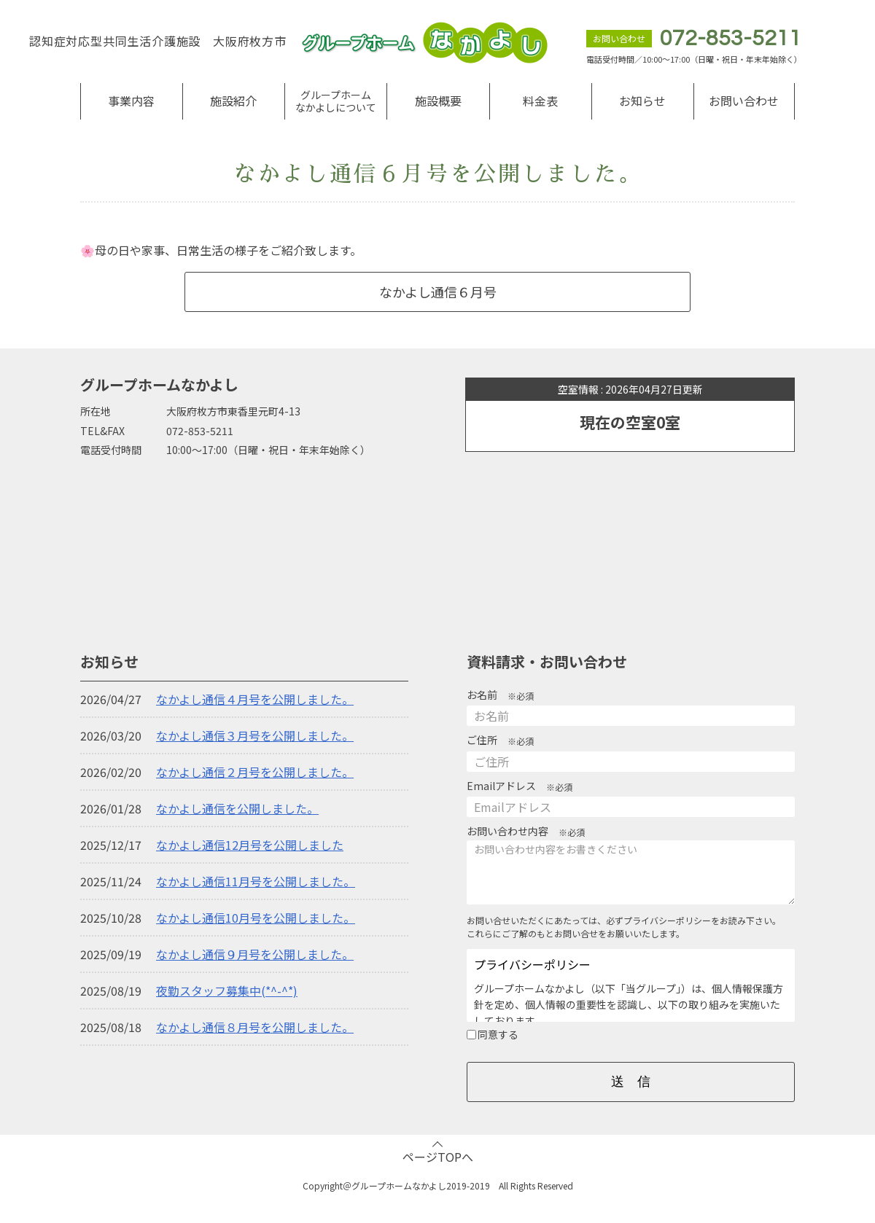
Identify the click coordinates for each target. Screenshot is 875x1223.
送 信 (630, 1081)
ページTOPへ (437, 1156)
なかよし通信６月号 (438, 291)
